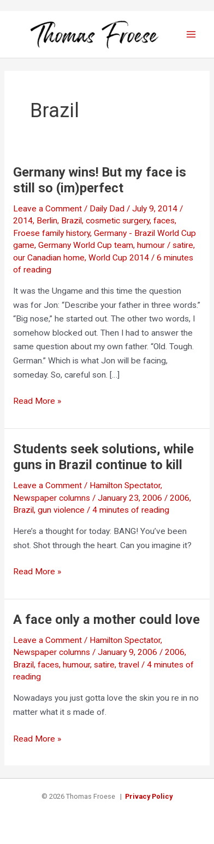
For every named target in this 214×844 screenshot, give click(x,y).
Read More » (37, 401)
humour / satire (165, 245)
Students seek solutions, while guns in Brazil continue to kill (103, 456)
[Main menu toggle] (191, 34)
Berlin (47, 221)
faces (164, 221)
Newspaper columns (51, 498)
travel (128, 665)
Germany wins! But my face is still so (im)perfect (99, 180)
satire (104, 665)
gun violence (61, 510)
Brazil (71, 221)
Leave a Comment (47, 209)
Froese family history (51, 233)
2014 (23, 221)
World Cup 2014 (118, 258)
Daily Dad (107, 209)
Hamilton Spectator (125, 485)
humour (76, 665)
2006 (179, 498)
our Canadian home (49, 258)
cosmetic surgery (118, 221)
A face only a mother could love (106, 619)
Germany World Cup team (85, 245)
